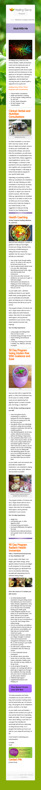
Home (12, 20)
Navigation (20, 13)
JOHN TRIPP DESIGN (26, 775)
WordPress (24, 777)
